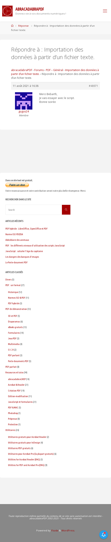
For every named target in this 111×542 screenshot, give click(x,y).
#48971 (93, 86)
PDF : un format (13, 285)
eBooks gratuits (15, 327)
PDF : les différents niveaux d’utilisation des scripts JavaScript (35, 245)
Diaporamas (14, 321)
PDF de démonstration (16, 308)
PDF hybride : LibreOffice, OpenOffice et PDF (26, 228)
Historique (13, 292)
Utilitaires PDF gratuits (19, 448)
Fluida (54, 530)
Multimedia (14, 344)
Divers (8, 279)
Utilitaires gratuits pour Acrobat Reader (27, 436)
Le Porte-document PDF (16, 262)
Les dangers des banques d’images (22, 256)
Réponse (23, 25)
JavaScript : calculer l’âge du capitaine (24, 251)
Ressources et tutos (14, 372)
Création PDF (14, 390)
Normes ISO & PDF (16, 297)
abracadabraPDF (21, 70)
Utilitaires (10, 430)
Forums (39, 70)
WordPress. (68, 530)
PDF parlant (14, 355)
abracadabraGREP (17, 379)
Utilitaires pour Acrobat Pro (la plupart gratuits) (31, 453)
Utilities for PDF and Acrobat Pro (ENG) (26, 465)
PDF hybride (13, 303)
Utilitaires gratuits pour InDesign (24, 442)
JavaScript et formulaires (20, 401)
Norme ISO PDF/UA (14, 234)
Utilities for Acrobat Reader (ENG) (24, 459)
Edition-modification (18, 396)
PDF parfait (11, 366)
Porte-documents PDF (18, 361)
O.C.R (11, 349)
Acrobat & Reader (16, 384)
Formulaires (14, 332)
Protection (13, 424)
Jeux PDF (12, 338)
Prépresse (12, 418)
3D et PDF (12, 315)
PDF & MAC (13, 407)
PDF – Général (54, 70)
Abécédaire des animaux (17, 239)
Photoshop (13, 413)
